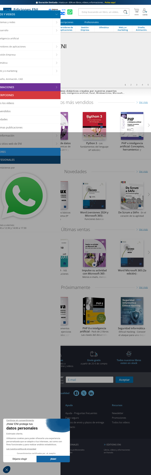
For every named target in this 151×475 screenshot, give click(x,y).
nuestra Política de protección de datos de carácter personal (41, 381)
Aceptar (124, 380)
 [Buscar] (125, 12)
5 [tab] (148, 85)
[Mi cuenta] (145, 12)
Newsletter (117, 413)
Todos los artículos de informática (39, 413)
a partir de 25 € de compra (94, 362)
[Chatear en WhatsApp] (69, 11)
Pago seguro (72, 417)
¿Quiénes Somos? (30, 417)
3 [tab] (136, 85)
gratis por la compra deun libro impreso (22, 363)
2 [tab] (130, 85)
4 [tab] (142, 85)
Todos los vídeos (121, 422)
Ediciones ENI (21, 12)
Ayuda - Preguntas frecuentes (81, 413)
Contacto (70, 427)
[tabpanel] (75, 60)
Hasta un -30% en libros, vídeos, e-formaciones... (75, 2)
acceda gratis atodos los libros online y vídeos (58, 363)
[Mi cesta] (136, 12)
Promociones (119, 417)
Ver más (143, 102)
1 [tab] (125, 85)
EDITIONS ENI (114, 444)
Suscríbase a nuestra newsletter (41, 379)
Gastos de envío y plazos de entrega (84, 422)
